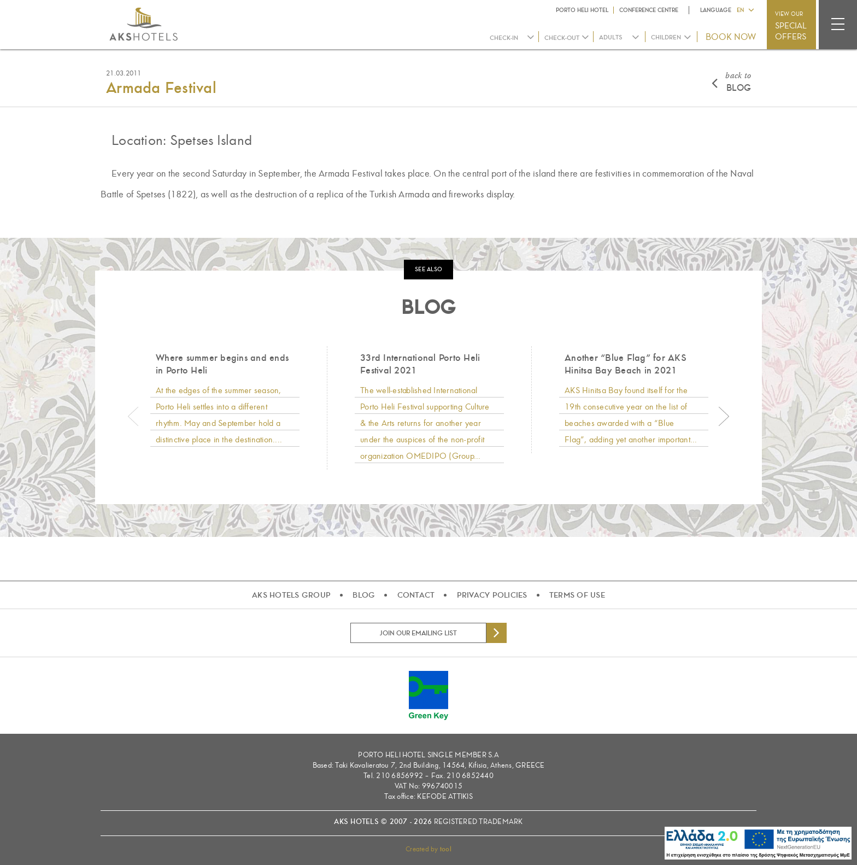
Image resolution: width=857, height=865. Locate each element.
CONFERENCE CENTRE (648, 10)
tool (445, 849)
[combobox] (619, 37)
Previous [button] (133, 417)
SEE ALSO (428, 269)
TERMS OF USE (577, 595)
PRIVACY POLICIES (492, 595)
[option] (224, 399)
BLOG (738, 81)
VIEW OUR (791, 26)
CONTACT (416, 595)
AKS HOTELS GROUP (291, 595)
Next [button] (723, 417)
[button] (745, 9)
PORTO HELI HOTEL (582, 10)
